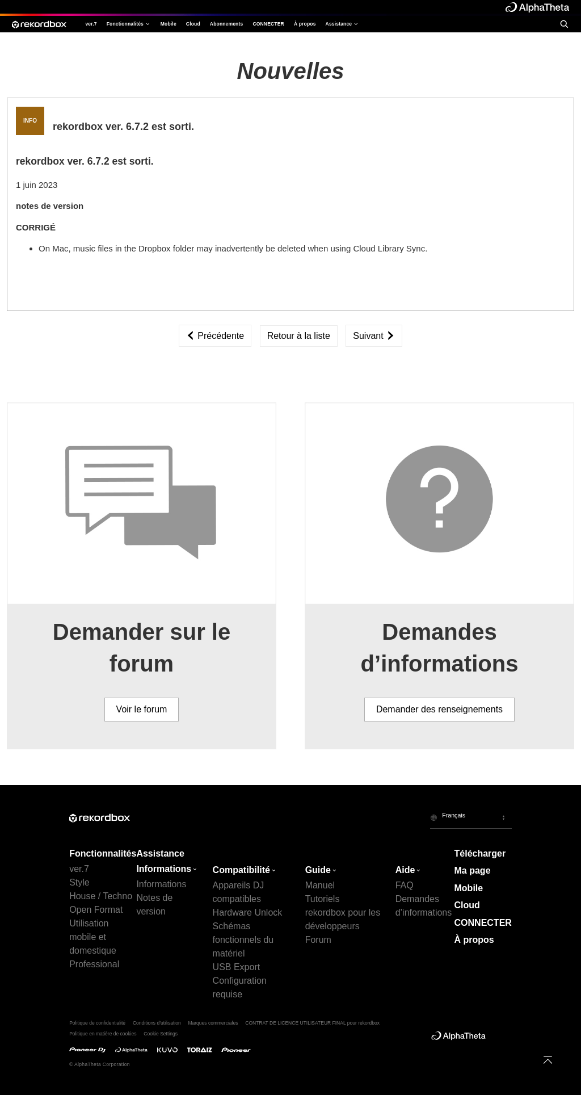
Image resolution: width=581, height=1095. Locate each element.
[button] (471, 817)
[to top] (548, 1059)
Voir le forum (141, 709)
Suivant (374, 336)
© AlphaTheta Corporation (99, 1064)
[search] (564, 24)
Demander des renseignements (439, 709)
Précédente (215, 336)
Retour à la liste (298, 336)
